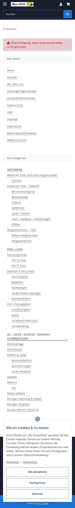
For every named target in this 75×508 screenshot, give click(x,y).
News (10, 70)
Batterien (17, 282)
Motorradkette (16, 393)
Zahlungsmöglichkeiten (21, 91)
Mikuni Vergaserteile (25, 235)
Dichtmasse (14, 349)
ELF (14, 388)
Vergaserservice (22, 241)
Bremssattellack (22, 360)
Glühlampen (19, 287)
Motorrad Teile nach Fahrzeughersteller (32, 175)
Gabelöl (12, 377)
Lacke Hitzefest (21, 371)
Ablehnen (37, 493)
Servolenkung (20, 326)
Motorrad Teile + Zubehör (23, 186)
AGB (9, 112)
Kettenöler (18, 208)
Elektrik (16, 202)
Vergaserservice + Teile (21, 230)
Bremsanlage (15, 344)
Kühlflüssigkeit (21, 309)
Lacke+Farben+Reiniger (26, 293)
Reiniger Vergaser (18, 404)
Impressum (12, 462)
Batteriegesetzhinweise (21, 133)
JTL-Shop (43, 503)
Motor (15, 315)
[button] (61, 4)
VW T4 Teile (19, 260)
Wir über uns (15, 84)
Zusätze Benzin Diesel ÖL (23, 409)
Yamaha (17, 180)
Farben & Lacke (16, 355)
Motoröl (12, 382)
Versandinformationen (21, 98)
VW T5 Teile (19, 266)
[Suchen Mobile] (33, 14)
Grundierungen (21, 366)
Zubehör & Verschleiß (20, 271)
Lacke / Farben (21, 213)
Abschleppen (20, 276)
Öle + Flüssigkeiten (19, 304)
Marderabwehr (21, 298)
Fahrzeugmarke (17, 255)
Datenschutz (30, 462)
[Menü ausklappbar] (5, 2)
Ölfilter (16, 224)
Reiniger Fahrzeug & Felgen (24, 399)
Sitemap (12, 119)
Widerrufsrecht (16, 140)
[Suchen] (67, 14)
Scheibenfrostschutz (24, 320)
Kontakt (12, 77)
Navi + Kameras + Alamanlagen (31, 219)
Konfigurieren (37, 482)
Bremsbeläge (20, 197)
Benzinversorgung (23, 191)
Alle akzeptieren (37, 471)
